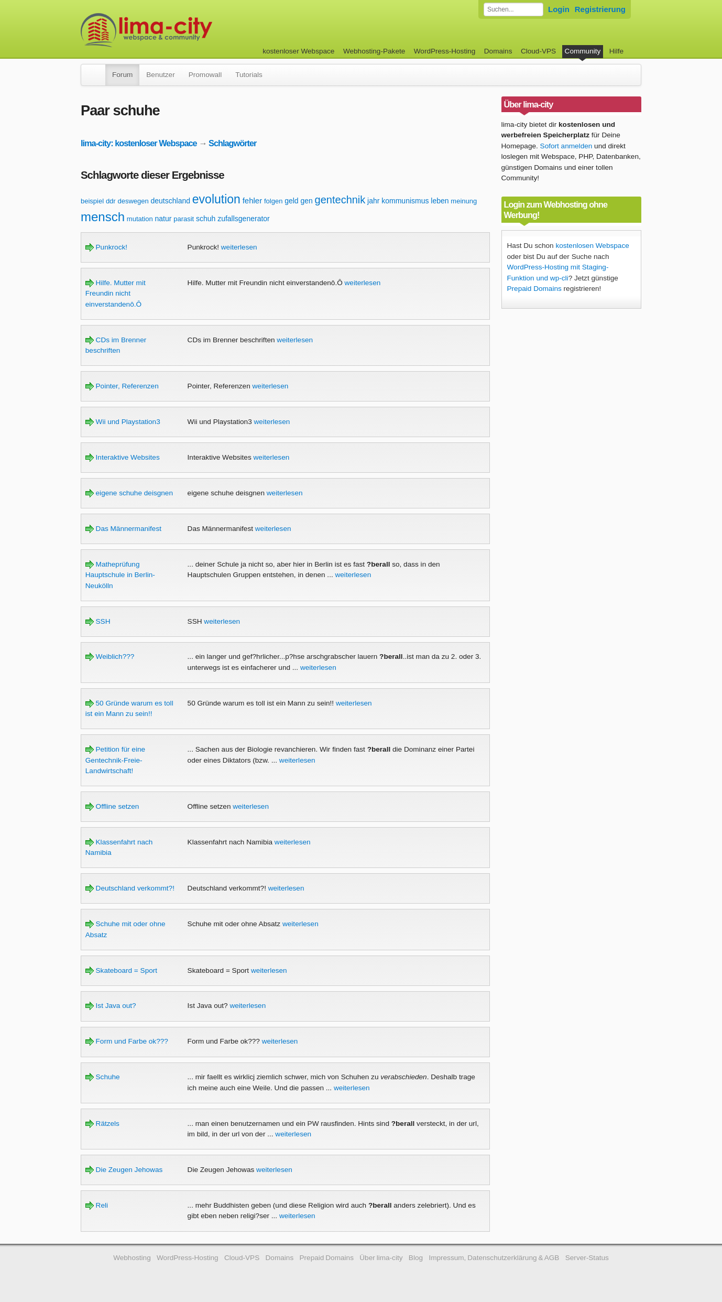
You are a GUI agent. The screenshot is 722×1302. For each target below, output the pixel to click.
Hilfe (616, 51)
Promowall (205, 75)
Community (583, 51)
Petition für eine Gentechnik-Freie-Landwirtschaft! (115, 760)
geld (291, 201)
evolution (216, 199)
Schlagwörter (232, 143)
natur (163, 218)
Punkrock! (106, 247)
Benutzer (160, 75)
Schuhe (102, 1077)
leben (439, 201)
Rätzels (102, 1123)
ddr (111, 201)
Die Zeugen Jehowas (123, 1170)
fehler (252, 200)
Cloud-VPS (538, 51)
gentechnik (340, 199)
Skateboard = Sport (121, 970)
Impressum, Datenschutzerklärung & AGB (494, 1258)
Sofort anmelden (566, 146)
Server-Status (587, 1258)
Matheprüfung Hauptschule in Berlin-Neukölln (120, 575)
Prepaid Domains (534, 288)
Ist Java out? (110, 1006)
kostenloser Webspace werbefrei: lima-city (185, 30)
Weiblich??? (110, 656)
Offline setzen (112, 806)
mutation (140, 219)
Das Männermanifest (123, 529)
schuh (205, 218)
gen (306, 201)
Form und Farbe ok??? (126, 1041)
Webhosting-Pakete (374, 51)
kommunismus (405, 201)
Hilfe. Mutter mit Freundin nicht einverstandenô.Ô (115, 293)
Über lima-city (380, 1258)
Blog (416, 1258)
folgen (273, 201)
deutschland (171, 201)
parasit (183, 219)
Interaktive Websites (122, 457)
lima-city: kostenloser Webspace (139, 143)
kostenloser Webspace (298, 51)
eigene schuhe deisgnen (129, 493)
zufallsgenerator (243, 218)
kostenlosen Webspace (592, 245)
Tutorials (248, 75)
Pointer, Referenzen (122, 386)
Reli (96, 1205)
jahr (373, 201)
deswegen (132, 201)
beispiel (92, 201)
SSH (98, 621)
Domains (498, 51)
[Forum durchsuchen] (513, 9)
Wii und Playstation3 (122, 422)
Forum (122, 75)
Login (559, 9)
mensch (103, 217)
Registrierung (600, 9)
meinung (464, 201)
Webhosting (132, 1258)
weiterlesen (239, 247)
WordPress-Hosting (445, 51)
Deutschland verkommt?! (129, 888)
